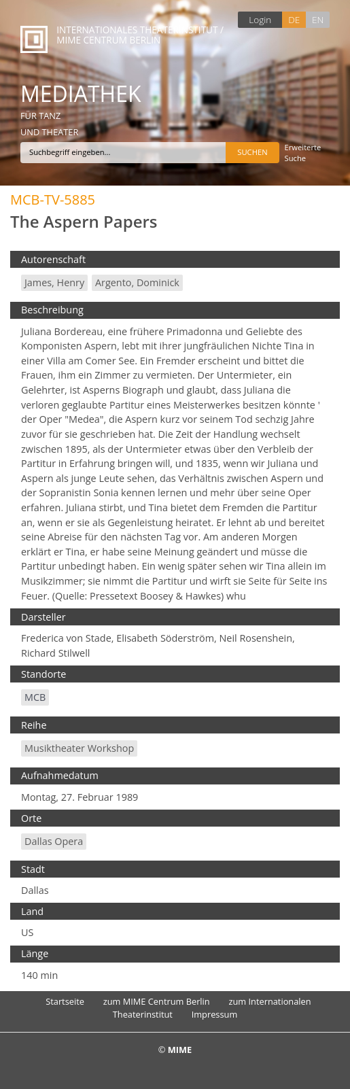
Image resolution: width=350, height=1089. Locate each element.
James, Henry (54, 282)
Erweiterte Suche (303, 152)
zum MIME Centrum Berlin (156, 1001)
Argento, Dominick (137, 282)
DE (294, 19)
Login (260, 19)
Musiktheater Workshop (79, 748)
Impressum (215, 1014)
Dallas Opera (53, 841)
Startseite (65, 1001)
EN (317, 19)
